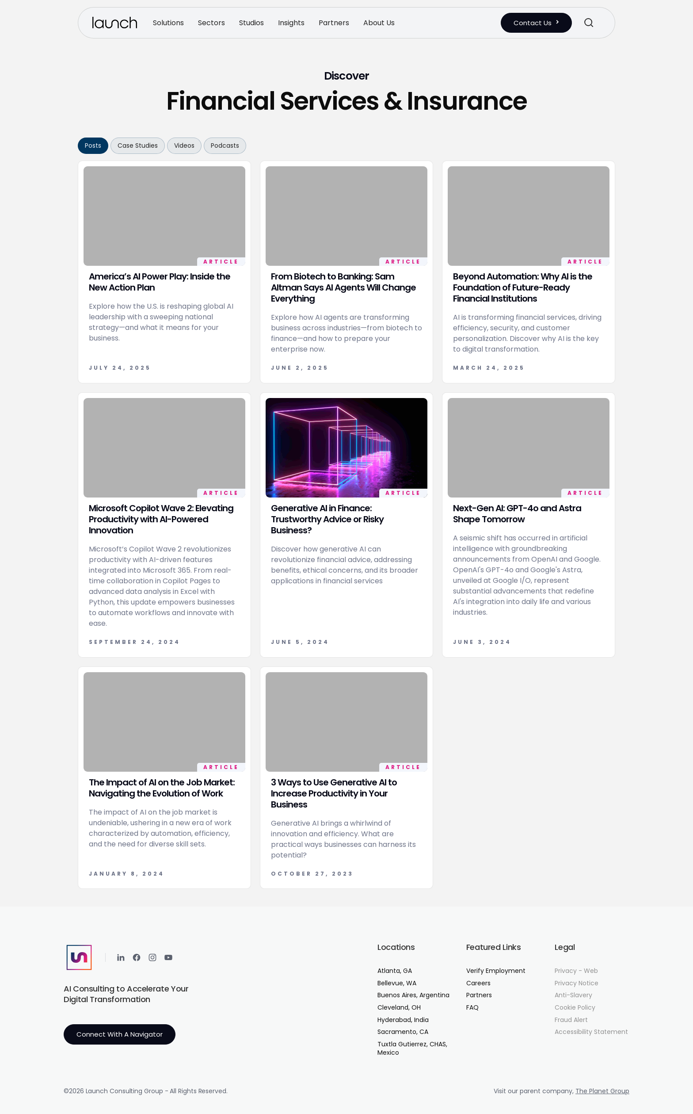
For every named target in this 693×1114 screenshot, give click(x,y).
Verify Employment (495, 971)
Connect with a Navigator (119, 1034)
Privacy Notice (576, 983)
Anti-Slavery (573, 995)
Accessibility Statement (591, 1032)
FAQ (472, 1007)
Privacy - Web (576, 971)
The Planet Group (602, 1091)
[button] (168, 23)
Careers (478, 983)
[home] (114, 22)
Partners (479, 995)
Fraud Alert (571, 1020)
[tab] (93, 146)
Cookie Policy (575, 1007)
